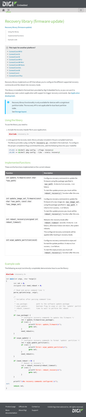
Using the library (13, 32)
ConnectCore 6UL (15, 68)
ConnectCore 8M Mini (16, 62)
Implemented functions (16, 36)
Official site (23, 406)
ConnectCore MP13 (15, 60)
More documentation (11, 411)
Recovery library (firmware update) (18, 27)
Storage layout (20, 111)
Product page (10, 406)
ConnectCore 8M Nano (17, 65)
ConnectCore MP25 (15, 51)
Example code (12, 40)
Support (35, 410)
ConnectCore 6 (14, 73)
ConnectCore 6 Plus (15, 76)
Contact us (36, 406)
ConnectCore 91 (14, 54)
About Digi (23, 410)
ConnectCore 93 (14, 57)
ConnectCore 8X (14, 70)
